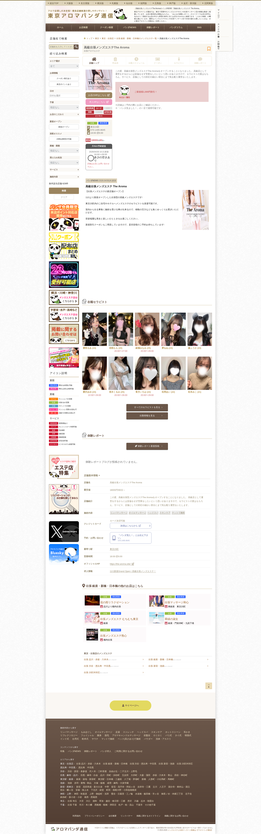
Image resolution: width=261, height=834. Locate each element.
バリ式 (168, 735)
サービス (54, 169)
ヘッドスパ (152, 512)
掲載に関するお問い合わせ (176, 816)
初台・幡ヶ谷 (66, 790)
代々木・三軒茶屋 (98, 771)
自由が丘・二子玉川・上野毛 (123, 771)
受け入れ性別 (56, 157)
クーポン (158, 60)
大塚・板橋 (99, 783)
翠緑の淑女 (171, 619)
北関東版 (208, 3)
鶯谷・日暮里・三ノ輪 (122, 794)
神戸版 (171, 3)
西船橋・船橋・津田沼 (105, 805)
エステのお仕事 (218, 28)
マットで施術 (178, 512)
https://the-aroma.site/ (122, 564)
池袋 (70, 783)
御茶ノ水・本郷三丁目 (172, 794)
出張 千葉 (72, 805)
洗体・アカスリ (163, 739)
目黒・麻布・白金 (89, 775)
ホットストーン (172, 732)
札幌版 (114, 3)
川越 (136, 801)
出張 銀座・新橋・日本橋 (164, 659)
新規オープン (56, 121)
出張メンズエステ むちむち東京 (119, 619)
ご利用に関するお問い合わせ (128, 751)
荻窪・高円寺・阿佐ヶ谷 (123, 787)
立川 (155, 787)
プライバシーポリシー (95, 816)
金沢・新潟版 (189, 3)
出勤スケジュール (136, 60)
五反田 (125, 775)
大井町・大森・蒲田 (140, 775)
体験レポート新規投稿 (147, 446)
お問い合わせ (218, 44)
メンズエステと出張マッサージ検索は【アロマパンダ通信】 (190, 830)
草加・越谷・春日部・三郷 (112, 801)
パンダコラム (176, 27)
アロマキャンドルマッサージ (126, 735)
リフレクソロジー (69, 735)
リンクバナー (126, 816)
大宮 (81, 801)
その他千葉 (150, 805)
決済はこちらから (130, 526)
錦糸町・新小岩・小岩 (71, 797)
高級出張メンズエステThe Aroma (106, 47)
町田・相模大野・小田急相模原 (121, 790)
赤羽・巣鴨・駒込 (83, 783)
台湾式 (75, 739)
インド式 (64, 739)
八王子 (162, 787)
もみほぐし (86, 732)
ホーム (60, 27)
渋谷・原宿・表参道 (77, 771)
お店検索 (83, 27)
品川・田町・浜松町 (110, 775)
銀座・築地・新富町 (86, 779)
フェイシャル (87, 735)
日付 (52, 91)
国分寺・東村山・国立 (179, 787)
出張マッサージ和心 (177, 602)
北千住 (188, 794)
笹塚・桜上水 (82, 790)
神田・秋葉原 (80, 794)
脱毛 (107, 735)
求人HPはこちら (99, 102)
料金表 (115, 60)
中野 (107, 787)
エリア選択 (55, 61)
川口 (88, 801)
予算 (52, 102)
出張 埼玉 (72, 801)
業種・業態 (55, 146)
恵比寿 (81, 767)
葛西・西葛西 (90, 797)
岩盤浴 (147, 735)
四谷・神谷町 (180, 775)
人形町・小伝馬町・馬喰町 (161, 779)
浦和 (95, 801)
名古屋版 (84, 3)
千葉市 (139, 805)
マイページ (218, 12)
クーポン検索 (106, 27)
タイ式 (178, 735)
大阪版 (69, 3)
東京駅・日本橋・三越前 (110, 779)
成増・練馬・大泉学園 (118, 783)
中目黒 (90, 767)
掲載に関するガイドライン (148, 816)
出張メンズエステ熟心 (113, 635)
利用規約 (77, 816)
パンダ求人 (105, 751)
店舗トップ (94, 60)
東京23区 (95, 127)
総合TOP (53, 3)
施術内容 (54, 177)
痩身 (99, 735)
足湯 (118, 732)
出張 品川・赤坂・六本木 (100, 659)
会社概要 (113, 816)
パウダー (148, 739)
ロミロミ (157, 735)
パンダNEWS (129, 27)
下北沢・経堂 (97, 790)
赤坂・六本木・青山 (162, 775)
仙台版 (128, 3)
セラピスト (179, 60)
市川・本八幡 (85, 805)
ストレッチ (128, 732)
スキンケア (165, 512)
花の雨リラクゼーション (115, 602)
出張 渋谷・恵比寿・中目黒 (101, 666)
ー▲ (209, 686)
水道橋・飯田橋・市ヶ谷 (147, 794)
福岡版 (143, 3)
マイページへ (130, 705)
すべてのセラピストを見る (147, 407)
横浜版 (100, 3)
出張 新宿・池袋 (160, 666)
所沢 (130, 801)
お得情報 (54, 73)
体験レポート (152, 27)
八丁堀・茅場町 (131, 779)
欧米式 (85, 739)
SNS (199, 27)
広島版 (157, 3)
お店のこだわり (57, 114)
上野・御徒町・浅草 (99, 794)
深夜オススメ (56, 134)
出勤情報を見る (147, 415)
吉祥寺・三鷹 (143, 787)
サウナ (95, 739)
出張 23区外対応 (96, 672)
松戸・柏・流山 (126, 805)
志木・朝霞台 (147, 801)
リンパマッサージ (119, 512)
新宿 (78, 787)
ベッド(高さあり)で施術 (129, 739)
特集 (62, 751)
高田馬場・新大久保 (92, 787)
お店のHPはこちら (99, 95)
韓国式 (188, 735)
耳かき (187, 732)
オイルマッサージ (137, 512)
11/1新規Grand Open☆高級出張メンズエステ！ (133, 571)
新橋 (144, 779)
